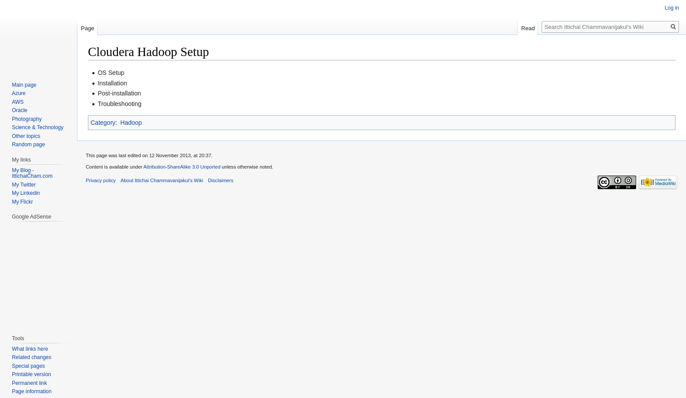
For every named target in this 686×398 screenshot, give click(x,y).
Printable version (31, 374)
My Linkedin (26, 193)
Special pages (28, 366)
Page (87, 28)
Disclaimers (220, 180)
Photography (27, 119)
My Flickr (22, 202)
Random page (28, 144)
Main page (24, 85)
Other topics (26, 136)
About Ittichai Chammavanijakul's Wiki (162, 180)
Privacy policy (101, 180)
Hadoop (131, 122)
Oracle (19, 110)
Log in (672, 8)
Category (103, 122)
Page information (32, 391)
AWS (18, 102)
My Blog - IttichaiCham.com (32, 173)
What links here (30, 349)
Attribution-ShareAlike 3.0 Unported (182, 166)
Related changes (31, 357)
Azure (18, 93)
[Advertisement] (38, 273)
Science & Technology (37, 127)
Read (528, 28)
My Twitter (23, 185)
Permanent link (29, 383)
